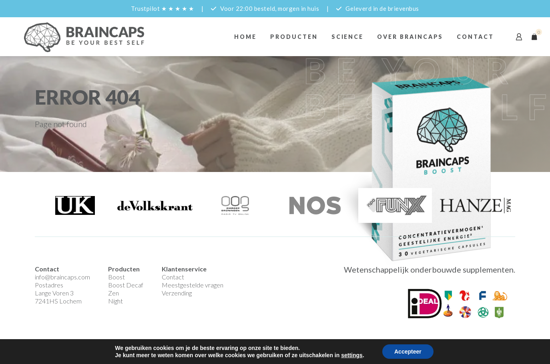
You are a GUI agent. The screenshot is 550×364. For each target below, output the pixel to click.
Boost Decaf (125, 285)
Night (115, 301)
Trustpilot (162, 8)
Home (245, 36)
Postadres (49, 285)
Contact (475, 36)
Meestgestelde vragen (192, 285)
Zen (113, 293)
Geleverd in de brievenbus (382, 8)
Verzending (177, 293)
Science (347, 36)
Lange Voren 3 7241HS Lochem (58, 297)
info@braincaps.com (62, 277)
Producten (293, 36)
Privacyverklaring (173, 343)
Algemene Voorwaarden (118, 343)
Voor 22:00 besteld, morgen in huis (269, 8)
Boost (116, 277)
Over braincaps (410, 36)
